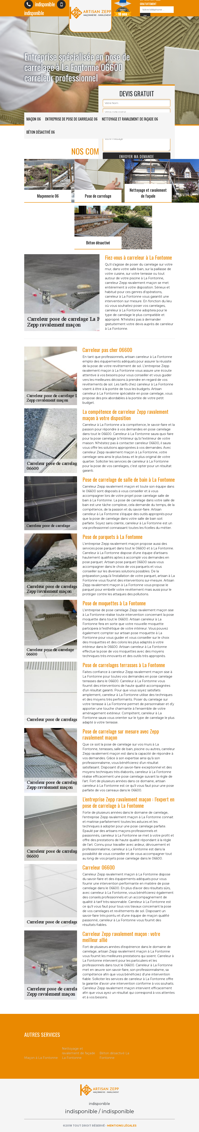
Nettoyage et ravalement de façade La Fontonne (78, 1053)
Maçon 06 (33, 119)
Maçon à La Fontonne (41, 1058)
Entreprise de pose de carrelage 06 (71, 119)
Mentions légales (121, 1125)
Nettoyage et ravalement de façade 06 (130, 119)
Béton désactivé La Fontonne (114, 1055)
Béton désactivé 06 (40, 132)
